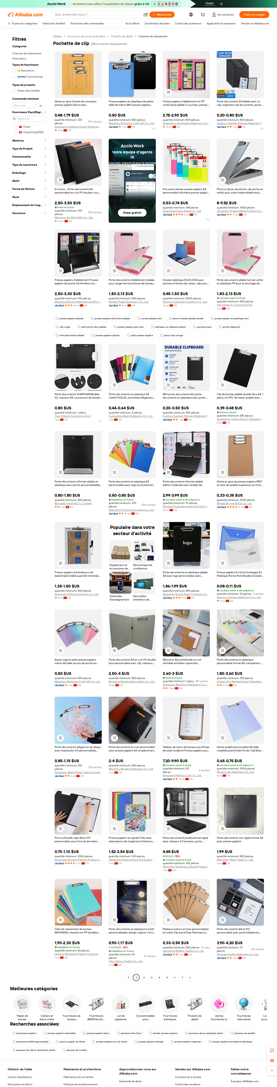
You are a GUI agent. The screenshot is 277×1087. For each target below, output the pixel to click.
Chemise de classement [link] (153, 36)
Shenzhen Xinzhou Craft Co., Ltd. (182, 775)
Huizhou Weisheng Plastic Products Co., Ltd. (78, 953)
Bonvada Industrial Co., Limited (73, 503)
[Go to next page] (190, 977)
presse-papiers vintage (149, 1041)
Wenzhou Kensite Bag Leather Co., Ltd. (132, 681)
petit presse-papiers (140, 335)
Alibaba (57, 36)
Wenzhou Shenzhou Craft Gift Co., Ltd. (131, 123)
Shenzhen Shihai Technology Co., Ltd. (77, 594)
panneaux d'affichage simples (30, 1041)
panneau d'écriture (129, 1033)
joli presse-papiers (24, 1033)
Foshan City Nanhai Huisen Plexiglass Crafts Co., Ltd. (240, 681)
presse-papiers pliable (69, 318)
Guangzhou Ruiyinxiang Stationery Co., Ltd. (186, 123)
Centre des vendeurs (187, 1084)
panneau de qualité (242, 1033)
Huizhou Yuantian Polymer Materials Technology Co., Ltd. (240, 123)
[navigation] (29, 507)
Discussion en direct (20, 1084)
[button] (168, 92)
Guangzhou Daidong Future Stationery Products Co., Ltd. (78, 126)
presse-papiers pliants (106, 335)
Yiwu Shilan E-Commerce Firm (235, 304)
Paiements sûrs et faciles (78, 1077)
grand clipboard (229, 326)
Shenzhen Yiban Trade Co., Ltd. (235, 859)
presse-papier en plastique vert (230, 318)
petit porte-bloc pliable (92, 326)
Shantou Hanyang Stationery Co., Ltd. (239, 597)
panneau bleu (202, 326)
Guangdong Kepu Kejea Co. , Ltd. (182, 211)
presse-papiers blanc (96, 1033)
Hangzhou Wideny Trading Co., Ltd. (183, 950)
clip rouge (63, 326)
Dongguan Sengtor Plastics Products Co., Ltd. (78, 859)
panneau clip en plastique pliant (204, 1033)
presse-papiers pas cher (129, 326)
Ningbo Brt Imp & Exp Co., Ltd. (234, 503)
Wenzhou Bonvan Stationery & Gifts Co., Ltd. (78, 301)
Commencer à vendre (188, 1077)
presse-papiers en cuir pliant (109, 1041)
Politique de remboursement (80, 1084)
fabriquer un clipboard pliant (168, 326)
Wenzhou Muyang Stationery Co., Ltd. (131, 768)
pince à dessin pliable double (186, 318)
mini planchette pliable (70, 335)
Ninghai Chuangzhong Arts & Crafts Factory (186, 506)
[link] (272, 1051)
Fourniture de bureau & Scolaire (86, 36)
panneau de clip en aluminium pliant (34, 1050)
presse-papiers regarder (186, 1041)
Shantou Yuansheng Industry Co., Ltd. (185, 301)
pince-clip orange (171, 335)
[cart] (203, 15)
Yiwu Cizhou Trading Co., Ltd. (126, 961)
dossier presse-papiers (163, 1033)
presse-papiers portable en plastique (230, 1041)
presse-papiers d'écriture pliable (110, 318)
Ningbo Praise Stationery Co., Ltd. (129, 301)
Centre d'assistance (20, 1077)
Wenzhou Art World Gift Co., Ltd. (74, 217)
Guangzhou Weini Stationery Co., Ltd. (131, 416)
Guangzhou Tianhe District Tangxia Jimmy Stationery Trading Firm (240, 419)
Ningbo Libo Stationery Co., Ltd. (235, 771)
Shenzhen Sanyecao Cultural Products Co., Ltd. (186, 866)
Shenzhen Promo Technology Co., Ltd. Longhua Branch (132, 509)
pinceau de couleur (75, 1050)
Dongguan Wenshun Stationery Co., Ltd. (186, 684)
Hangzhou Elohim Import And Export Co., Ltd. (132, 859)
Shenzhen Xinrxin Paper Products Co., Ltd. (186, 594)
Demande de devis (130, 1081)
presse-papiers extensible (60, 1033)
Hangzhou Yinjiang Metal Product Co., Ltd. (240, 211)
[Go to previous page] (128, 977)
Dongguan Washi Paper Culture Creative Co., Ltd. (78, 772)
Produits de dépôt (122, 36)
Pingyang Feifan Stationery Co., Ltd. (238, 954)
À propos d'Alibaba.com (245, 1081)
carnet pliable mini (149, 318)
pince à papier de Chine (70, 1041)
